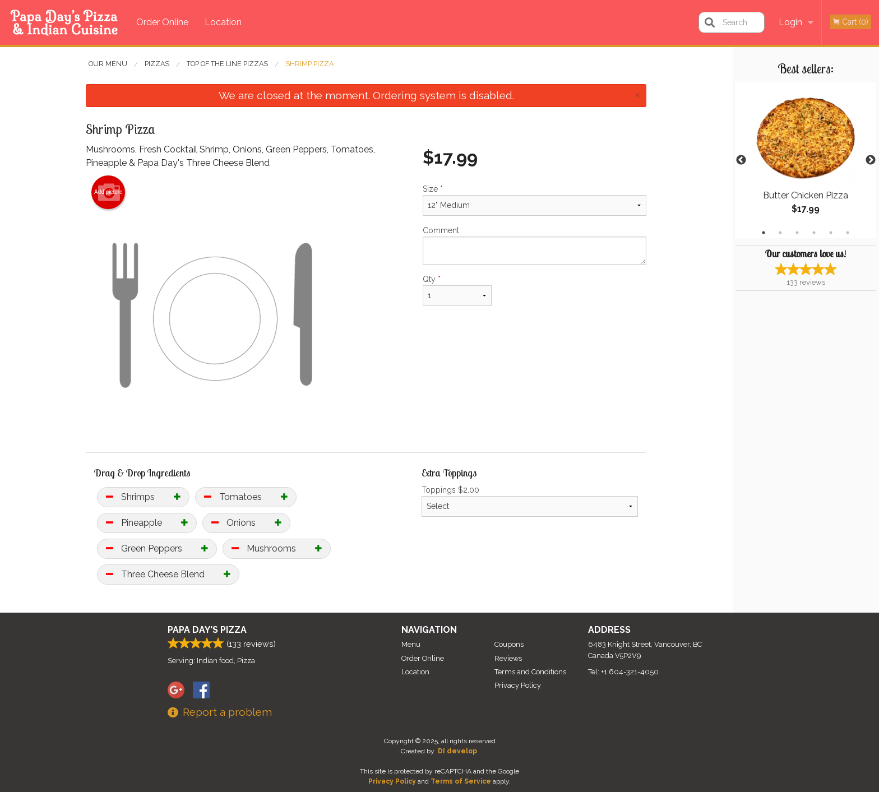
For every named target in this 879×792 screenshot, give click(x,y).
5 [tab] (830, 232)
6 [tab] (847, 232)
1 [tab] (763, 232)
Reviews (508, 658)
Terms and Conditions (530, 672)
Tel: (623, 672)
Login (790, 22)
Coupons (509, 644)
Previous (741, 160)
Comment (534, 245)
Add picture (108, 192)
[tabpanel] (805, 160)
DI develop (457, 751)
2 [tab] (780, 232)
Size (534, 200)
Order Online (162, 22)
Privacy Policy (517, 685)
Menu (410, 644)
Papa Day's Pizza (207, 629)
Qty (457, 290)
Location (223, 22)
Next (870, 160)
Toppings (530, 501)
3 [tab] (797, 232)
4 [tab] (814, 232)
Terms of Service (461, 781)
